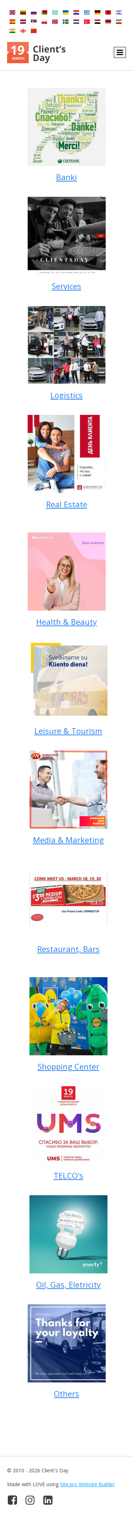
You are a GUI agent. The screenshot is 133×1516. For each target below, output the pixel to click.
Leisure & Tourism (68, 730)
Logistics (66, 395)
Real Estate (66, 504)
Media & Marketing (68, 839)
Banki (66, 177)
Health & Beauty (66, 621)
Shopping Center (68, 1066)
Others (66, 1393)
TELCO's (68, 1175)
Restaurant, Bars (68, 948)
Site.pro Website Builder (87, 1484)
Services (66, 286)
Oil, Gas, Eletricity (68, 1284)
